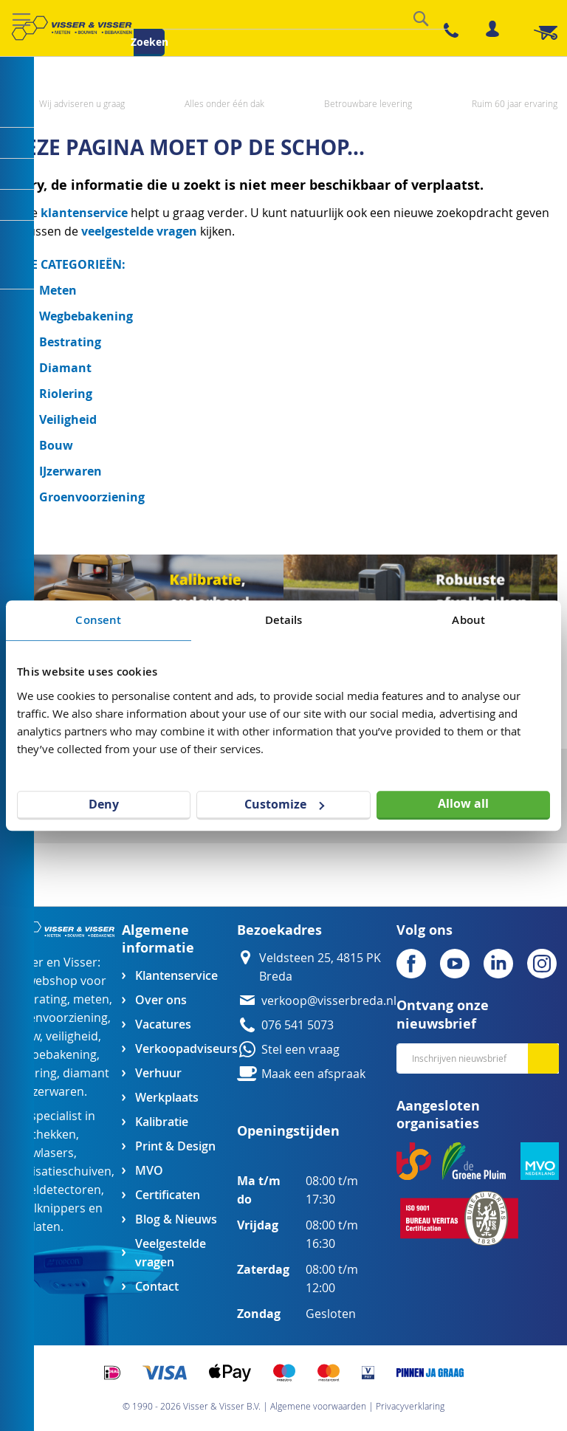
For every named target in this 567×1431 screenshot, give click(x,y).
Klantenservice (176, 976)
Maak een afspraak (313, 1074)
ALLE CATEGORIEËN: (68, 264)
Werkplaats (167, 1097)
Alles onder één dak (224, 103)
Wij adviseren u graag (82, 103)
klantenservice (86, 213)
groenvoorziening (59, 1018)
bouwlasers (42, 1153)
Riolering (65, 393)
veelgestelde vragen (139, 231)
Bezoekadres (279, 930)
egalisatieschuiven (60, 1171)
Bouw (56, 445)
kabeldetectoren (55, 1190)
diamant (86, 1073)
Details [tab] (284, 620)
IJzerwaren (70, 471)
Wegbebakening (86, 316)
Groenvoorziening (92, 497)
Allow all (463, 803)
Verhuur (158, 1073)
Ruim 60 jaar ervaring (514, 103)
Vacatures (163, 1024)
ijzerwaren (55, 1091)
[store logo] (72, 28)
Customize (284, 804)
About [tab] (468, 620)
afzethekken (43, 1134)
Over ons (161, 1000)
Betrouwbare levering (368, 103)
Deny (104, 804)
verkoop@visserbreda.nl (328, 1001)
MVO (149, 1170)
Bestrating (70, 342)
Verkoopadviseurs (186, 1049)
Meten (58, 290)
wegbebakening (53, 1055)
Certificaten (167, 1195)
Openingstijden (288, 1131)
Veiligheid (68, 419)
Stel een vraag (300, 1049)
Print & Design (175, 1146)
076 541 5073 (297, 1025)
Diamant (65, 368)
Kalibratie (161, 1122)
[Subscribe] (543, 1058)
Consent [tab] (98, 620)
